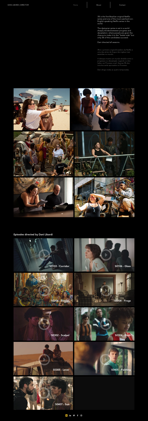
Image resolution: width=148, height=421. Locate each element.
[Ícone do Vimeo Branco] (74, 415)
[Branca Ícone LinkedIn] (70, 415)
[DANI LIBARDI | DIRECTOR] (22, 5)
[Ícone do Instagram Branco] (81, 415)
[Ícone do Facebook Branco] (77, 415)
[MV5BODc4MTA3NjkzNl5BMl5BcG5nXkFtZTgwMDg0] (66, 415)
